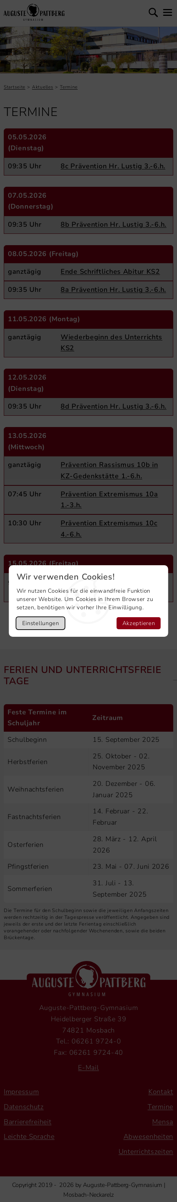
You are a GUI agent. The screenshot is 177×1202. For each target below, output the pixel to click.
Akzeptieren (138, 623)
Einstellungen (40, 623)
